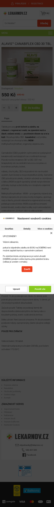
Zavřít (27, 269)
